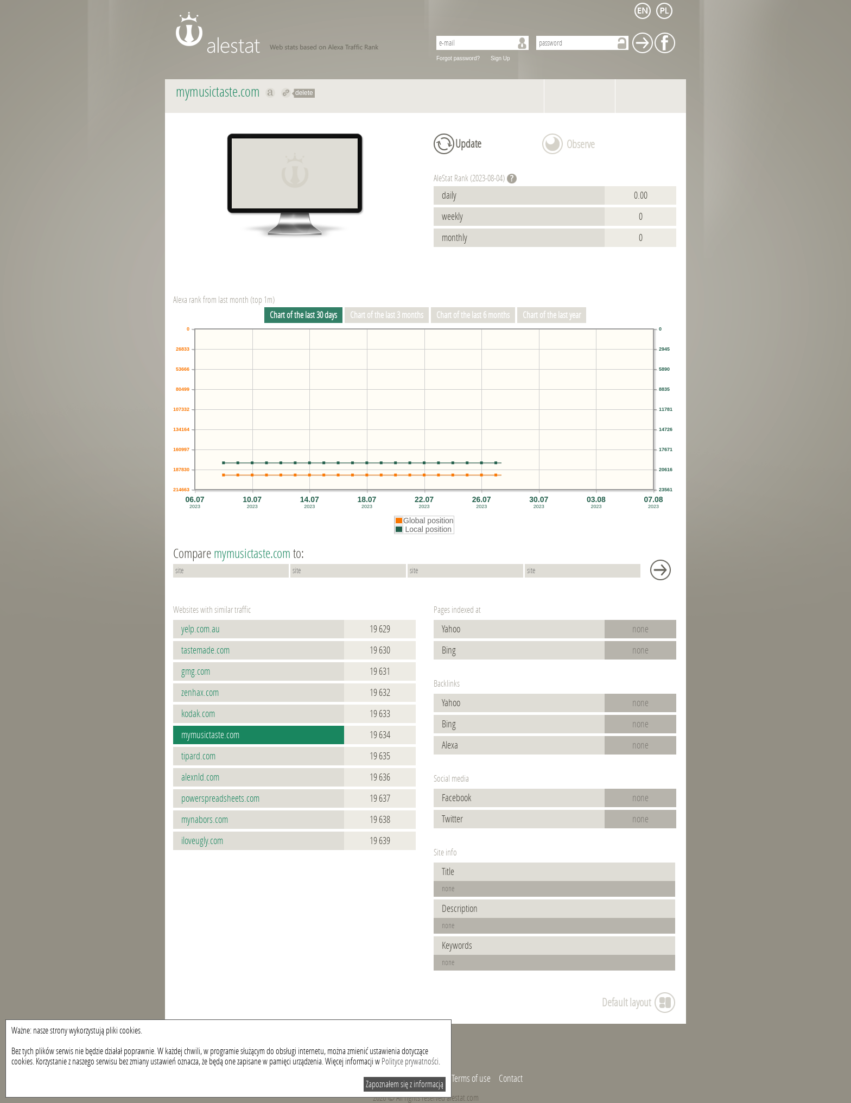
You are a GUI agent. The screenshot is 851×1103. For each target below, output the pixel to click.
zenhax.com (200, 693)
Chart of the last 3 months (386, 315)
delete (304, 93)
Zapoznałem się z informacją (404, 1084)
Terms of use (471, 1079)
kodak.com (198, 714)
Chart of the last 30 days (303, 315)
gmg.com (195, 671)
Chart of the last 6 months (473, 315)
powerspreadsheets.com (220, 798)
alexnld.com (200, 777)
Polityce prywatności (410, 1061)
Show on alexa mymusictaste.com (270, 93)
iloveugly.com (202, 841)
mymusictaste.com (210, 735)
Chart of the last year (552, 315)
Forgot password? (458, 58)
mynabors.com (204, 820)
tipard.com (198, 756)
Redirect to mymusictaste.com (286, 93)
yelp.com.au (200, 629)
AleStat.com (296, 32)
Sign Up (500, 58)
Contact (511, 1079)
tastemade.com (205, 650)
